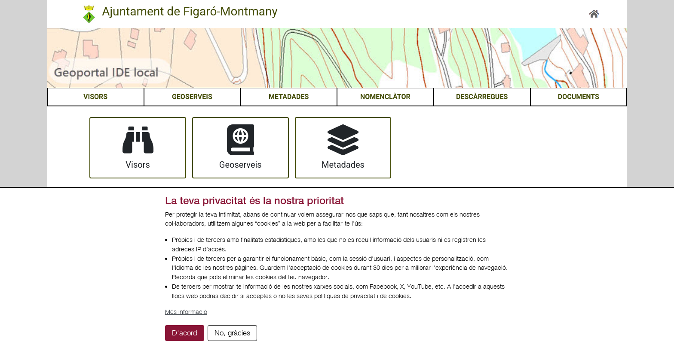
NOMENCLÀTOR (385, 97)
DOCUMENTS (578, 97)
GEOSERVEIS (192, 97)
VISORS (95, 97)
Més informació (186, 311)
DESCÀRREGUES (482, 97)
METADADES (289, 97)
